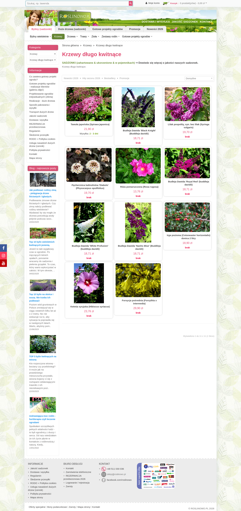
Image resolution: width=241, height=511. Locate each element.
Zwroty (69, 486)
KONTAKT (206, 21)
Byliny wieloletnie (39, 36)
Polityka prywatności (39, 150)
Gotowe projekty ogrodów (107, 29)
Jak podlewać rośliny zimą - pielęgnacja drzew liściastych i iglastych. (42, 193)
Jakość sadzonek (38, 116)
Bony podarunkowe (57, 507)
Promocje (134, 29)
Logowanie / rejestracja (77, 482)
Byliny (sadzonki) (42, 29)
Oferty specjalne (37, 507)
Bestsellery (109, 78)
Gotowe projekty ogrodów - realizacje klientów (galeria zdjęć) (42, 86)
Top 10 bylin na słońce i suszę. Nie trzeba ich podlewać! (41, 297)
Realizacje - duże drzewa (42, 100)
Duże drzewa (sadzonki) (72, 29)
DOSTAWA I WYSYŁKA (156, 21)
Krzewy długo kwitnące (109, 45)
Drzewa (71, 36)
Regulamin (34, 131)
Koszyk (173, 3)
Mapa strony (35, 158)
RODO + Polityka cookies (42, 139)
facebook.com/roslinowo (116, 480)
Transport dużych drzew (41, 112)
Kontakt (33, 154)
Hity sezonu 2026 (91, 78)
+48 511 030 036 (112, 468)
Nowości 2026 (155, 29)
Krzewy (58, 36)
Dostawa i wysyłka (38, 120)
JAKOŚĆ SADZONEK (185, 21)
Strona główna (70, 45)
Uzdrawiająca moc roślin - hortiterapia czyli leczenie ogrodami (42, 419)
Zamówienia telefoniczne (78, 472)
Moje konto (154, 3)
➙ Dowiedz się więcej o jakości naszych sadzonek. (167, 62)
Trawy (83, 36)
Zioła (94, 36)
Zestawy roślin (109, 36)
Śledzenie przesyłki (39, 135)
